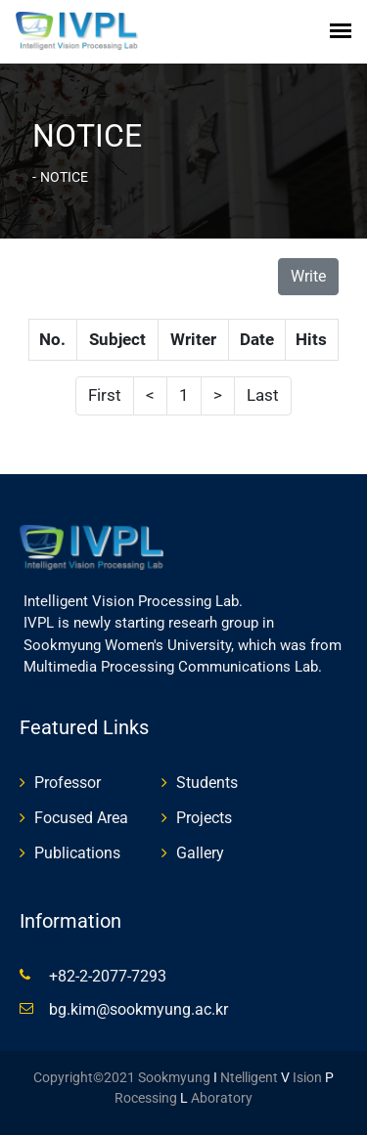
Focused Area (81, 817)
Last (263, 395)
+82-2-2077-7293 (107, 976)
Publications (77, 853)
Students (207, 782)
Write (308, 276)
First (104, 395)
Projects (204, 817)
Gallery (200, 853)
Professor (67, 782)
